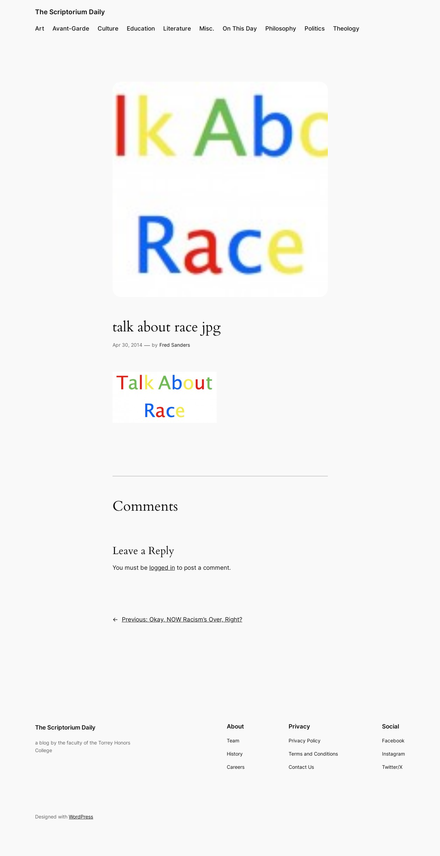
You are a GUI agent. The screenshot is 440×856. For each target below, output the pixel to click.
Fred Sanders (174, 345)
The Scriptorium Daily (70, 12)
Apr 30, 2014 (127, 345)
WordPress (81, 817)
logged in (162, 567)
